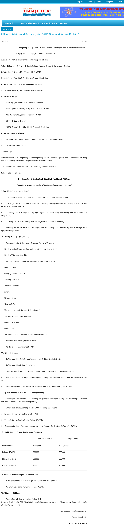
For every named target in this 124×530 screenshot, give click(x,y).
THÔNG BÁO (7, 29)
